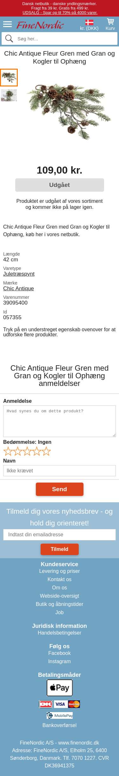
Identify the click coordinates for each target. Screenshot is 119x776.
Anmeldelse (17, 401)
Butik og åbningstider (59, 604)
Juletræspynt (19, 274)
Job (60, 612)
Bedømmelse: (27, 442)
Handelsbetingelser (59, 632)
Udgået (59, 185)
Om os (59, 587)
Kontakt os (60, 579)
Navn (9, 461)
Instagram (59, 661)
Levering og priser (59, 571)
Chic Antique (18, 288)
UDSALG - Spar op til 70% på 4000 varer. (60, 12)
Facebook (59, 653)
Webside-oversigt (59, 596)
